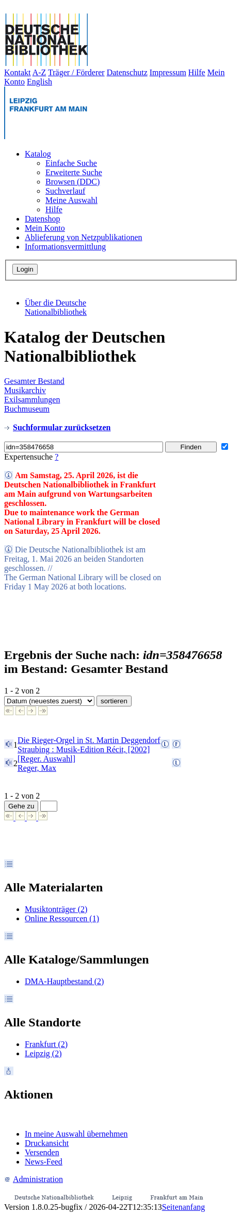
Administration (33, 1179)
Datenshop (42, 218)
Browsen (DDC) (72, 181)
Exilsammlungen (32, 399)
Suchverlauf (65, 191)
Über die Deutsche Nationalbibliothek (56, 307)
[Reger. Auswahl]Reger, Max (46, 763)
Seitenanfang (183, 1207)
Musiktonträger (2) (56, 909)
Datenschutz (127, 72)
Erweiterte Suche (73, 172)
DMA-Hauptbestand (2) (64, 981)
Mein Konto (45, 228)
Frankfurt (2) (46, 1044)
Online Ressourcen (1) (62, 918)
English (39, 81)
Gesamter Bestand (34, 381)
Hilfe (196, 72)
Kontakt (17, 72)
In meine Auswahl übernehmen (76, 1133)
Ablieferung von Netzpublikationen (83, 237)
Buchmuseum (27, 408)
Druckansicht (47, 1143)
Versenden (42, 1152)
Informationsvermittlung (65, 246)
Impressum (168, 72)
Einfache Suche (71, 163)
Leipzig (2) (43, 1053)
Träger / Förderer (76, 72)
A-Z (39, 72)
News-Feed (43, 1161)
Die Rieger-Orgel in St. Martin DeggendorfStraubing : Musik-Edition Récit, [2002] (89, 745)
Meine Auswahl (71, 200)
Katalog (38, 153)
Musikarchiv (25, 390)
